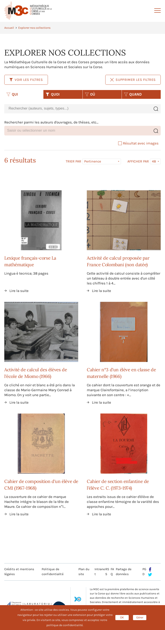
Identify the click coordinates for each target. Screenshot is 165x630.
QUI (12, 94)
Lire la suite (19, 291)
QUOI (53, 94)
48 (154, 161)
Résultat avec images (138, 143)
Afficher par (138, 161)
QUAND (133, 94)
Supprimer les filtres (133, 80)
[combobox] (77, 108)
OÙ (90, 94)
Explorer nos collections (34, 28)
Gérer (139, 617)
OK (122, 617)
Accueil (9, 28)
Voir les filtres (26, 80)
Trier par (73, 161)
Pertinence (92, 161)
